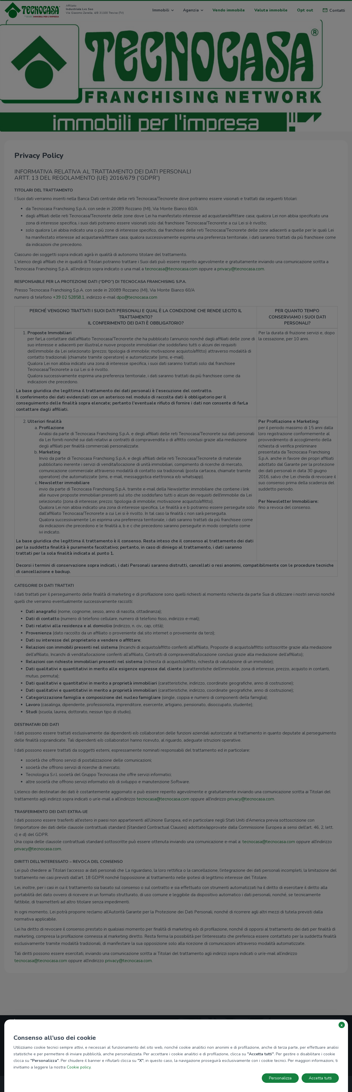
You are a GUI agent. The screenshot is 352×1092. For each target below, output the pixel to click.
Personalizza (280, 1078)
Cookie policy (79, 1067)
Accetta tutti (320, 1078)
